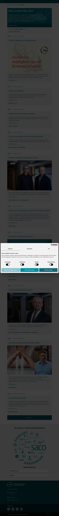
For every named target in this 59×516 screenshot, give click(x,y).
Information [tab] (29, 248)
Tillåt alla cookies (48, 270)
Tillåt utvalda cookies (29, 270)
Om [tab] (49, 248)
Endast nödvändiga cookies (10, 270)
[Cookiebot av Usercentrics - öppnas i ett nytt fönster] (52, 245)
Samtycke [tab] (10, 248)
